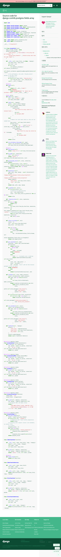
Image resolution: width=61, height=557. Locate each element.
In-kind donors (25, 541)
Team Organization (6, 527)
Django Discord (28, 525)
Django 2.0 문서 (46, 51)
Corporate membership (48, 525)
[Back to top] (58, 555)
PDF (55, 99)
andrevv (51, 542)
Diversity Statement (7, 534)
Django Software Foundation (9, 529)
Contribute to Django (19, 525)
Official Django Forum (47, 83)
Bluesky (35, 529)
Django (6, 5)
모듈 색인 (46, 71)
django (47, 55)
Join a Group (17, 523)
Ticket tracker (45, 90)
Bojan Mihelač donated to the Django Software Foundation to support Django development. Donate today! (51, 24)
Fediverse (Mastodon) (38, 527)
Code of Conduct (6, 531)
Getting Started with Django (8, 525)
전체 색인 (45, 41)
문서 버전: (56, 551)
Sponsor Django (47, 523)
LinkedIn (36, 531)
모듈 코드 (46, 53)
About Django (5, 523)
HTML (52, 99)
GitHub (35, 523)
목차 (44, 39)
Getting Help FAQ (28, 523)
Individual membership (19, 531)
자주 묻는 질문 (45, 64)
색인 (43, 71)
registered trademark (36, 545)
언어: (57, 548)
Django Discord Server (47, 78)
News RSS (36, 534)
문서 (5, 10)
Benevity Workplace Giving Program (51, 529)
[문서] (5, 48)
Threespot (42, 542)
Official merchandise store (49, 527)
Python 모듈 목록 (46, 44)
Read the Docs (45, 102)
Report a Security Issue (19, 529)
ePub (43, 101)
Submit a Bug (18, 527)
